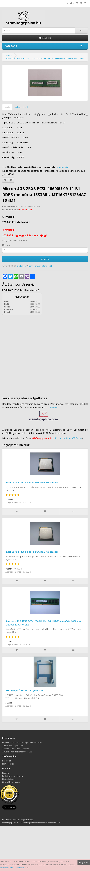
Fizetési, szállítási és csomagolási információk (22, 742)
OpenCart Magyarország (22, 819)
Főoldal (8, 55)
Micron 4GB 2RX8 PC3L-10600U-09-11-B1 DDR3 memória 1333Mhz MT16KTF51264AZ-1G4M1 (45, 58)
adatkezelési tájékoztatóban (12, 867)
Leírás (7, 107)
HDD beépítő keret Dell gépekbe (24, 690)
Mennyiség (6, 245)
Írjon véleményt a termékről (40, 266)
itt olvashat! (52, 407)
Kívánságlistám (8, 779)
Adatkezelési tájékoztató (12, 745)
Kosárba (45, 259)
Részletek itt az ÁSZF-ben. (68, 438)
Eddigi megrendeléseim (12, 776)
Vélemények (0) (21, 107)
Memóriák (62, 167)
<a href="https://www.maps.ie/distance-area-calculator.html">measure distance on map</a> (45, 353)
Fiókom (5, 773)
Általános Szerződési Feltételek (15, 748)
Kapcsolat (6, 760)
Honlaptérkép (8, 764)
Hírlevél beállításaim (11, 782)
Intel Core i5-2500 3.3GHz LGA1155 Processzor (31, 551)
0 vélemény (22, 266)
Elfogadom (83, 862)
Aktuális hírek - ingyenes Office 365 (17, 751)
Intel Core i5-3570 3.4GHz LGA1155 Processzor (31, 482)
